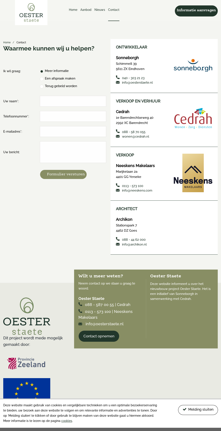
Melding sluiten (198, 409)
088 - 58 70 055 (130, 131)
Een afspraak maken (60, 78)
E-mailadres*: (12, 131)
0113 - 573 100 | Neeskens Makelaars (105, 313)
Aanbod (85, 9)
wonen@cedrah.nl (132, 136)
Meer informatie (57, 71)
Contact (113, 9)
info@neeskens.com (134, 190)
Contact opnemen (98, 335)
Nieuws (99, 9)
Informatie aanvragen (196, 10)
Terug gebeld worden (61, 86)
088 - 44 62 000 (131, 239)
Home (73, 9)
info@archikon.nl (131, 244)
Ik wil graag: (12, 71)
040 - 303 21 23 (130, 77)
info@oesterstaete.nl (134, 83)
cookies (66, 421)
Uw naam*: (11, 101)
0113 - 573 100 (129, 185)
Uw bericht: (11, 152)
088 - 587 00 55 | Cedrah (104, 304)
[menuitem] (73, 14)
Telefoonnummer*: (16, 116)
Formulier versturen (66, 174)
